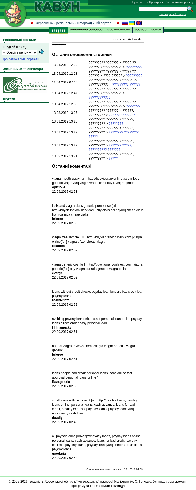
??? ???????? (118, 30)
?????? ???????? (122, 115)
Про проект (157, 2)
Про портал (140, 2)
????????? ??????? (86, 30)
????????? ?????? (126, 84)
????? (156, 30)
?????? (141, 30)
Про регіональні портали (20, 59)
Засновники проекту (179, 2)
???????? (133, 106)
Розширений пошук (172, 14)
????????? (134, 67)
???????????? (99, 97)
